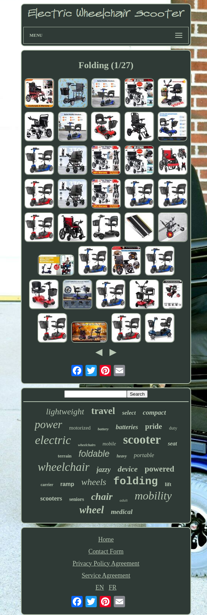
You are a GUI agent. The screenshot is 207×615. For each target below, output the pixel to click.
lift (168, 484)
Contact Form (106, 551)
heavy (122, 456)
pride (153, 426)
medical (121, 511)
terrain (65, 456)
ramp (67, 484)
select (129, 412)
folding (135, 481)
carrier (47, 484)
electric (53, 440)
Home (106, 539)
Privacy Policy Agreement (106, 563)
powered (159, 469)
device (127, 469)
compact (154, 412)
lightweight (65, 411)
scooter (142, 440)
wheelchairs (86, 445)
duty (173, 428)
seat (172, 443)
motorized (80, 428)
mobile (109, 444)
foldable (94, 454)
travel (103, 411)
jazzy (103, 469)
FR (113, 587)
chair (102, 496)
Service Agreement (106, 575)
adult (124, 500)
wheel (91, 509)
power (48, 424)
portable (144, 455)
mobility (153, 495)
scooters (51, 498)
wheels (93, 482)
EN (99, 587)
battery (103, 429)
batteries (127, 427)
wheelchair (64, 467)
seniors (76, 499)
